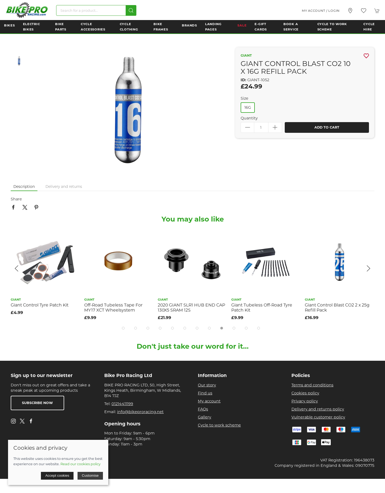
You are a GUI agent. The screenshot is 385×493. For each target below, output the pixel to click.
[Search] (96, 10)
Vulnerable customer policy (318, 417)
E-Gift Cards (261, 26)
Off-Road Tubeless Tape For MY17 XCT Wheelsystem (113, 307)
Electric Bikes (31, 26)
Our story (207, 385)
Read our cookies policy (80, 464)
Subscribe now (37, 403)
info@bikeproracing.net (140, 411)
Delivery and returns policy (317, 409)
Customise (90, 475)
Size (244, 98)
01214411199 (122, 403)
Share (16, 199)
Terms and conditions (312, 385)
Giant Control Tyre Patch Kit (39, 305)
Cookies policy (305, 393)
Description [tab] (24, 186)
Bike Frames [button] (160, 26)
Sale (242, 25)
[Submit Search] (131, 10)
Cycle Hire (369, 26)
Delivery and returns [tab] (63, 186)
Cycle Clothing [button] (129, 26)
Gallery (204, 417)
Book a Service (291, 26)
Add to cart (326, 127)
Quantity (249, 118)
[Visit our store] (350, 11)
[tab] (123, 328)
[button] (363, 11)
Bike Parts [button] (60, 26)
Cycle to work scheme (219, 425)
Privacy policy (304, 401)
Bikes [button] (9, 25)
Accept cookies (57, 475)
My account (209, 401)
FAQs (203, 409)
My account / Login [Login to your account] (321, 11)
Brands (189, 25)
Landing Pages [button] (213, 26)
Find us (205, 393)
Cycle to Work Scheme (332, 26)
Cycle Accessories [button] (93, 26)
